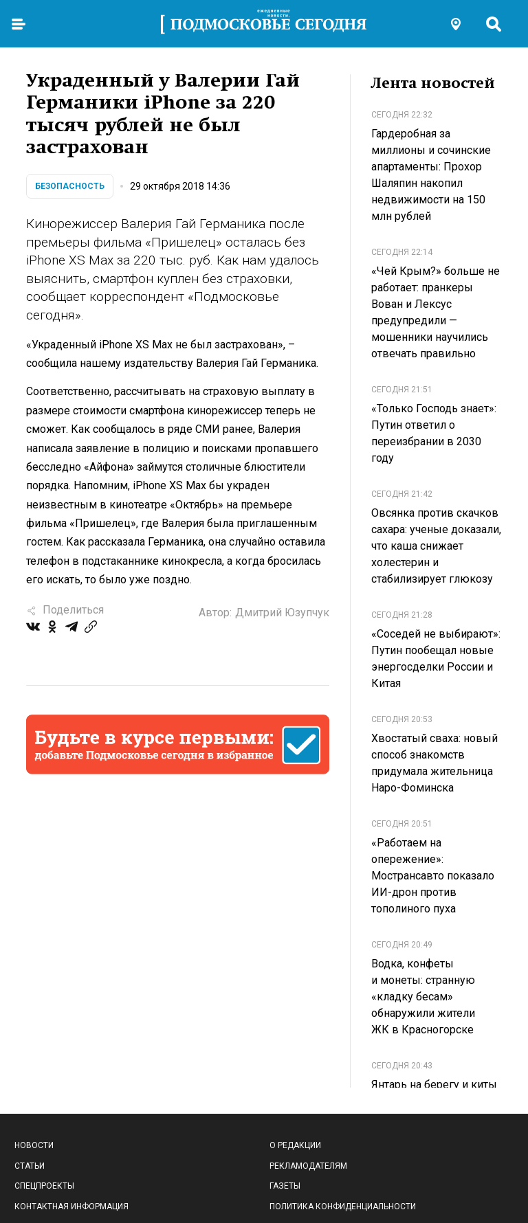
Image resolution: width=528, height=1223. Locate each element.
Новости (34, 1145)
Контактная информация (71, 1206)
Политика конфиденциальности (343, 1206)
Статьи (29, 1166)
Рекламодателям (308, 1166)
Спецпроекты (44, 1186)
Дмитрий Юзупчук (282, 612)
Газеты (285, 1186)
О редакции (295, 1145)
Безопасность (69, 186)
